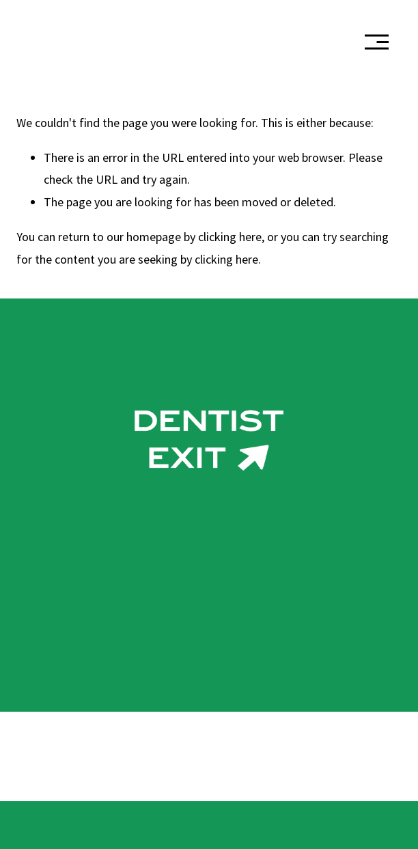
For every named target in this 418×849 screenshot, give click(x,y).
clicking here (230, 237)
